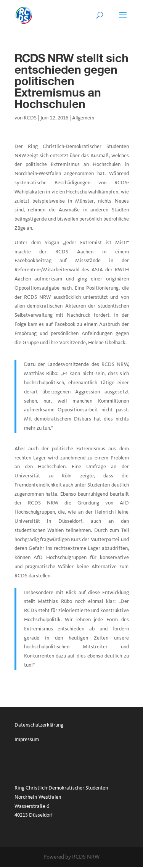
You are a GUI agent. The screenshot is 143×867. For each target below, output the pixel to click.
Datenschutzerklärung (38, 725)
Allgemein (83, 117)
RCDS (30, 117)
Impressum (26, 739)
